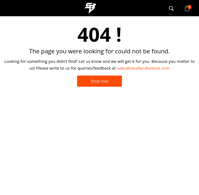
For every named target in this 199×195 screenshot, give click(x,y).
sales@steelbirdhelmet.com (143, 68)
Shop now (99, 81)
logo (90, 8)
